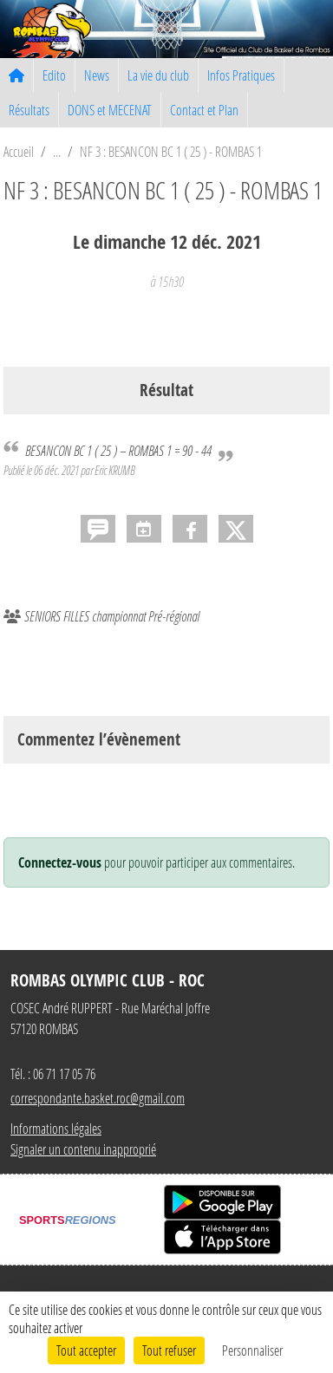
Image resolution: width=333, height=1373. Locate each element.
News (96, 75)
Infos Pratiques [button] (241, 75)
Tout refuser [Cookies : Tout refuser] (169, 1350)
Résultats (29, 110)
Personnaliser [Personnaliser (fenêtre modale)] (252, 1350)
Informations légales (55, 1128)
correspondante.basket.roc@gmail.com (97, 1098)
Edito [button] (54, 75)
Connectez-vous (59, 862)
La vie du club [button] (158, 75)
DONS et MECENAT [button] (110, 110)
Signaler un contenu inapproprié (83, 1149)
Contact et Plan (204, 110)
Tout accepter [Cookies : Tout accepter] (86, 1350)
